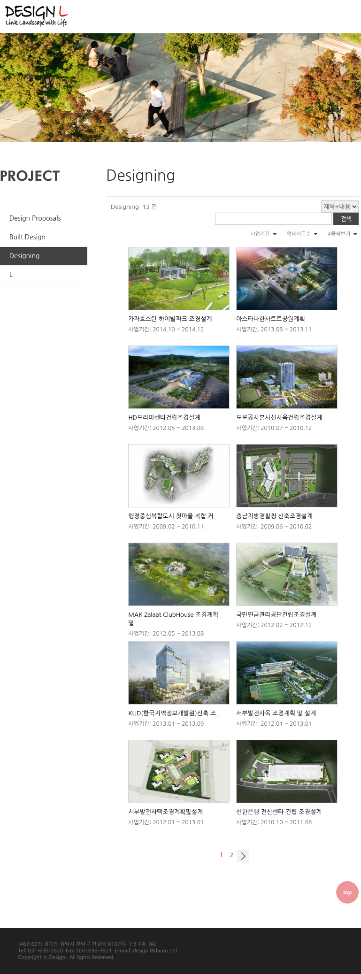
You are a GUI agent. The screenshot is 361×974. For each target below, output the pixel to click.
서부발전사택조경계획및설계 (165, 812)
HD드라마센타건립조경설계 (164, 417)
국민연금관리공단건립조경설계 (276, 615)
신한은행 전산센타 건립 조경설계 (279, 812)
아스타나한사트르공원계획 (270, 319)
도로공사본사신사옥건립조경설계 (279, 417)
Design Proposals (35, 218)
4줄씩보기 (339, 234)
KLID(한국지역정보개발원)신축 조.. (174, 713)
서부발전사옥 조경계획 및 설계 (276, 713)
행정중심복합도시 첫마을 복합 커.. (172, 516)
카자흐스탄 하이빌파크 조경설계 (170, 319)
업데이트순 (299, 234)
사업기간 (259, 234)
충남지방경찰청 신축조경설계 (274, 516)
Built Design (27, 237)
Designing (24, 256)
